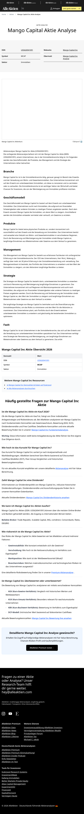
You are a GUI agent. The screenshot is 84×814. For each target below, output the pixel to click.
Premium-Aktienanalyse (62, 572)
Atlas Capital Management (14, 784)
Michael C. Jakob (31, 739)
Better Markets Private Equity (15, 781)
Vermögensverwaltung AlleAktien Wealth (42, 730)
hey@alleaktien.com (17, 692)
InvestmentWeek (9, 775)
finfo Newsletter (9, 758)
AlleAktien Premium (11, 749)
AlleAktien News (9, 730)
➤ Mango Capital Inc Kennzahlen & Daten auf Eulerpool (29, 385)
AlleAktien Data (9, 727)
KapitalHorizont (9, 793)
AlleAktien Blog (8, 733)
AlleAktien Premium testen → (42, 648)
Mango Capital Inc (70, 50)
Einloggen (55, 8)
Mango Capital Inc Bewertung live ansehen (52, 618)
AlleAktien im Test (10, 761)
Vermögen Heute (9, 796)
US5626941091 (27, 50)
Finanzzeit (6, 790)
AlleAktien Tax (30, 736)
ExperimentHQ (8, 787)
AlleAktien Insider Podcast (13, 755)
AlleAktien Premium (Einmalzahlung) (18, 752)
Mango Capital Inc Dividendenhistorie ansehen (47, 497)
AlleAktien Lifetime (10, 736)
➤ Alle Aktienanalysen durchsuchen (21, 388)
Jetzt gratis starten (71, 8)
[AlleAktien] (10, 8)
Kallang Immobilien (10, 778)
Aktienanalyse (61, 468)
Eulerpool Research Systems (14, 772)
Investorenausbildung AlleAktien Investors (43, 727)
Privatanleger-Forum (33, 733)
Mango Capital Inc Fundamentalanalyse (49, 430)
